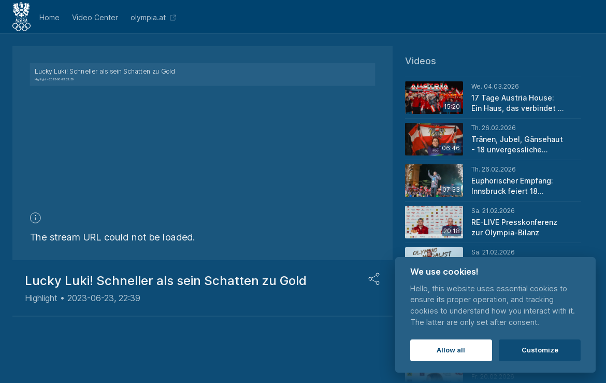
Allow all (451, 350)
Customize (540, 350)
